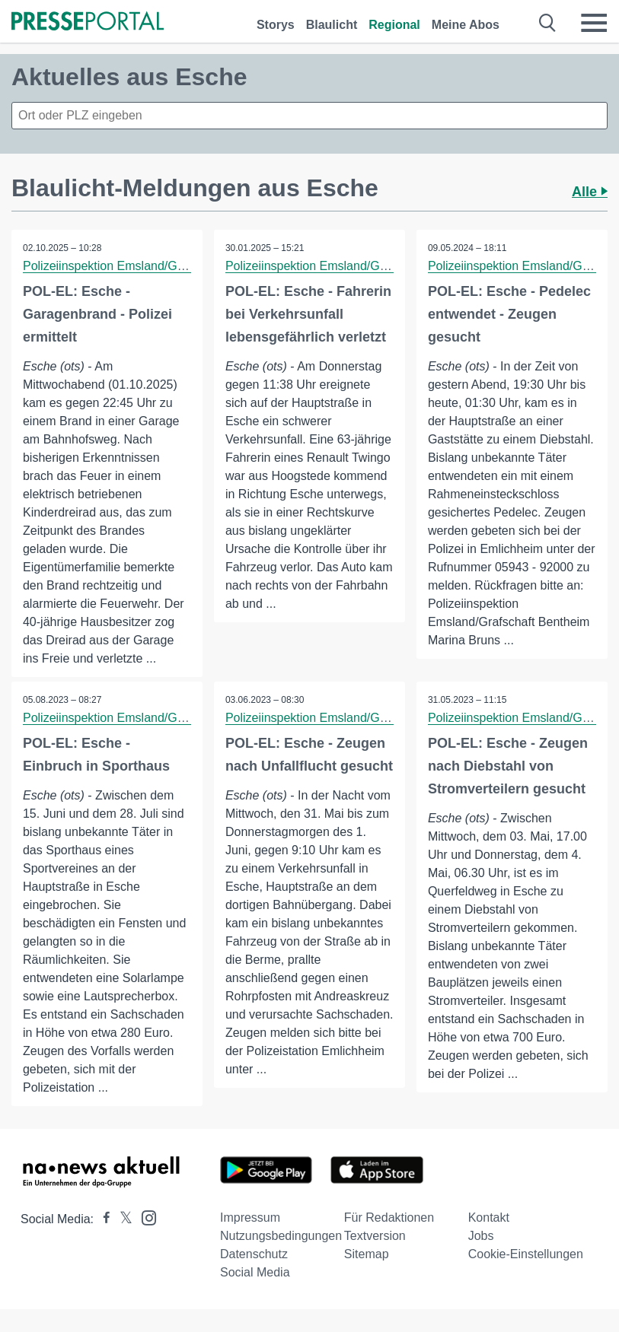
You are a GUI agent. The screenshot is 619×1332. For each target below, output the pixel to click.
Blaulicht (332, 24)
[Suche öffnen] (547, 22)
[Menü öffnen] (594, 22)
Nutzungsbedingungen (281, 1235)
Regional (394, 24)
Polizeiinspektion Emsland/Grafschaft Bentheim (151, 265)
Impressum (250, 1217)
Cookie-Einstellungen (525, 1254)
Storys (276, 24)
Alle (590, 191)
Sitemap (366, 1254)
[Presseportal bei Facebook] (102, 1219)
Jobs (481, 1235)
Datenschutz (254, 1254)
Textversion (375, 1235)
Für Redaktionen (389, 1217)
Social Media (255, 1272)
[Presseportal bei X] (121, 1219)
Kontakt (488, 1217)
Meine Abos (465, 24)
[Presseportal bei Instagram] (144, 1216)
